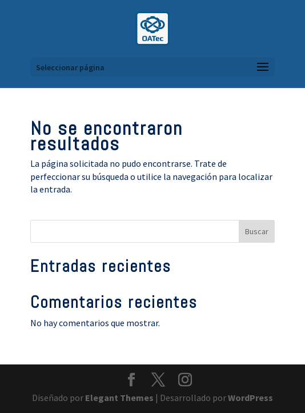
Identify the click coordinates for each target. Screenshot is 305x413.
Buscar (256, 231)
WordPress (250, 397)
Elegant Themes (119, 397)
